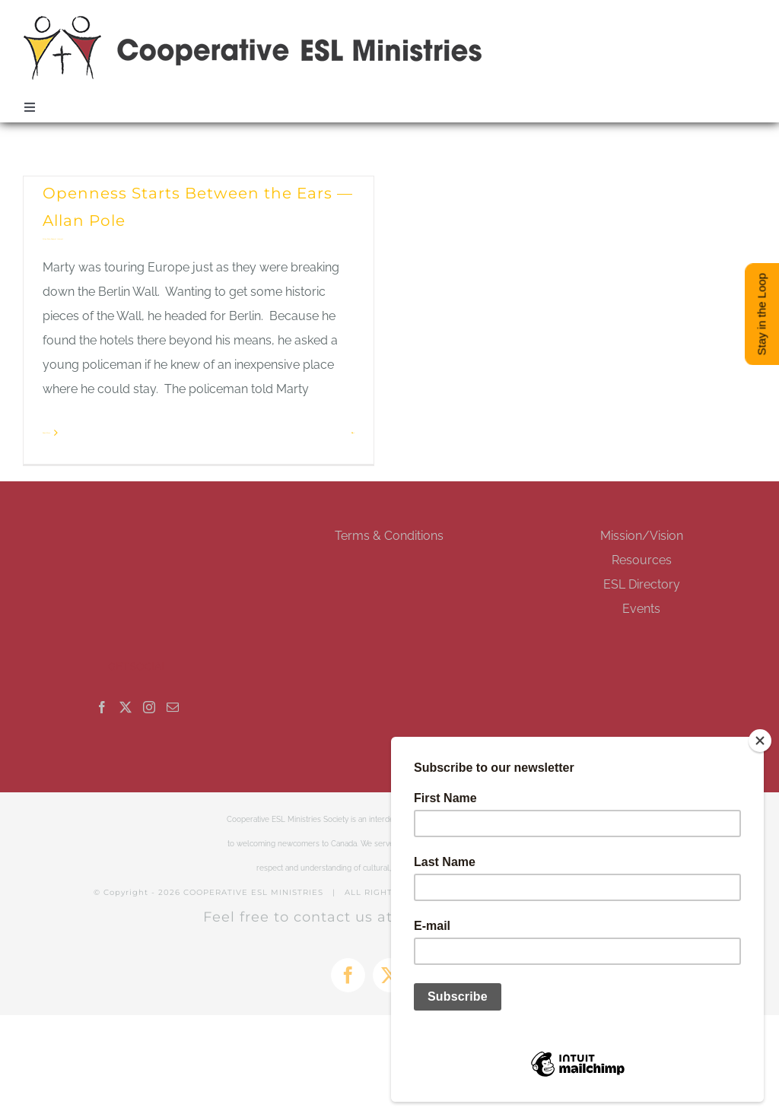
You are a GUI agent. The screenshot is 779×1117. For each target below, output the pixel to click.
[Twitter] (125, 707)
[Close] (760, 740)
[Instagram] (149, 707)
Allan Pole (46, 239)
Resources (642, 560)
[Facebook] (102, 707)
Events (641, 608)
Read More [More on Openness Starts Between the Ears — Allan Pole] (46, 432)
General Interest (57, 239)
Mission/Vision (641, 535)
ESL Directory (641, 584)
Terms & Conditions (389, 535)
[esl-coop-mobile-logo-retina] (253, 21)
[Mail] (173, 707)
